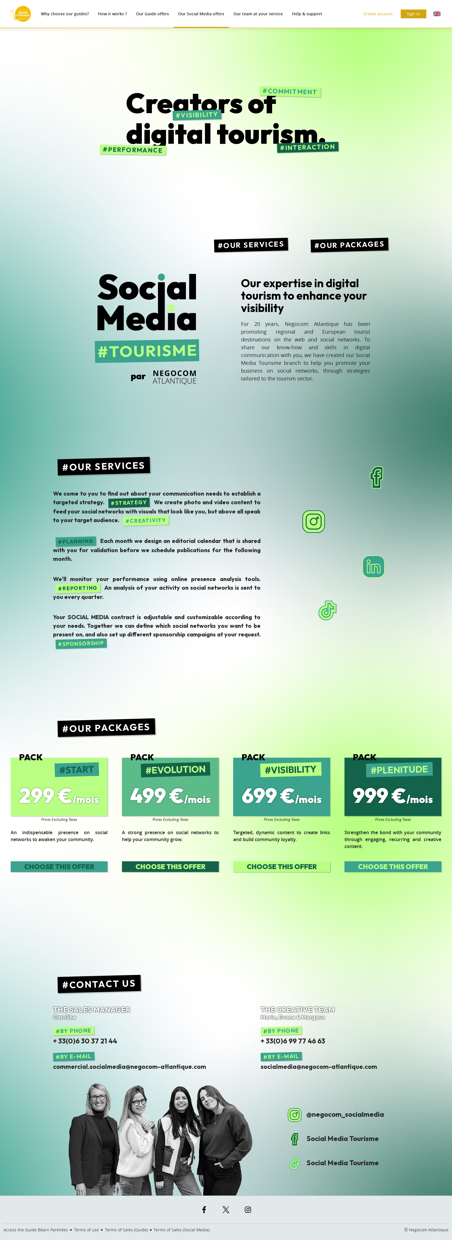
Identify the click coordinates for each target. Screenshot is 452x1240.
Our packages (352, 244)
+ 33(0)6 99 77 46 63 (293, 1041)
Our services (254, 244)
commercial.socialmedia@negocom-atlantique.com (129, 1066)
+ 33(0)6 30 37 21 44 (85, 1041)
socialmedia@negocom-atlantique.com (319, 1066)
